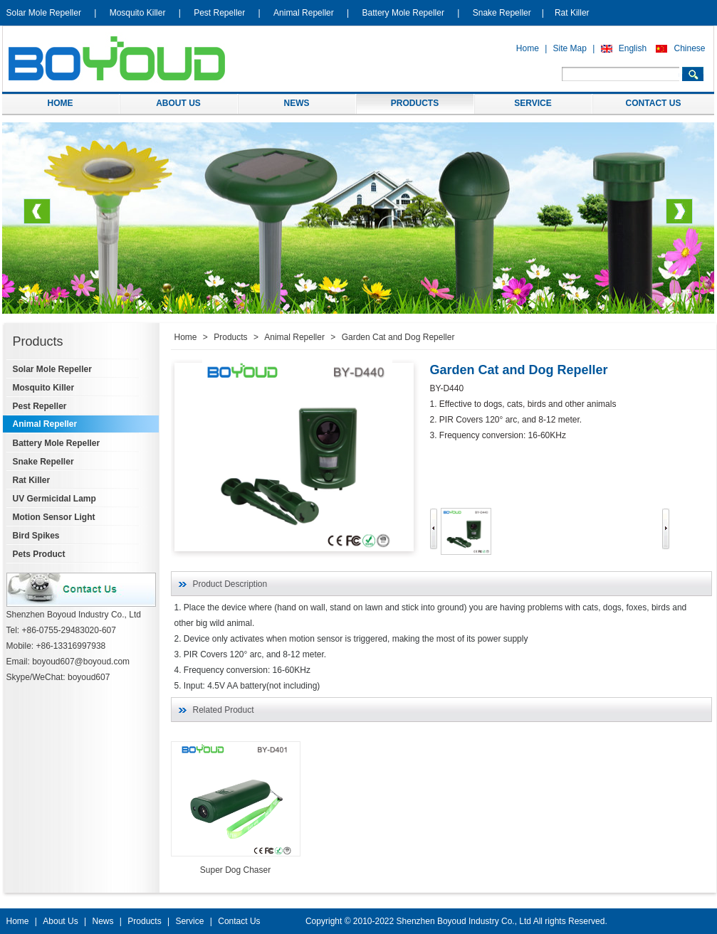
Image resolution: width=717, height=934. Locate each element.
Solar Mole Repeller (43, 13)
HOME (60, 103)
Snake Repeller (502, 13)
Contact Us (239, 921)
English (633, 48)
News (102, 921)
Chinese (689, 48)
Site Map (570, 48)
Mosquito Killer (138, 13)
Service (189, 921)
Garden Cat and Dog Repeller (398, 337)
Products (230, 337)
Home (527, 48)
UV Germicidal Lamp (54, 499)
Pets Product (39, 554)
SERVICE (532, 103)
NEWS (297, 103)
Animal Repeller (303, 13)
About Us (60, 921)
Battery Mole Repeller (403, 13)
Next (679, 216)
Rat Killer (572, 13)
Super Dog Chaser (235, 870)
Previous (37, 216)
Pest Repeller (219, 13)
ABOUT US (178, 103)
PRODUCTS (415, 103)
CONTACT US (653, 103)
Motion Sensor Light (54, 517)
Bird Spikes (36, 536)
